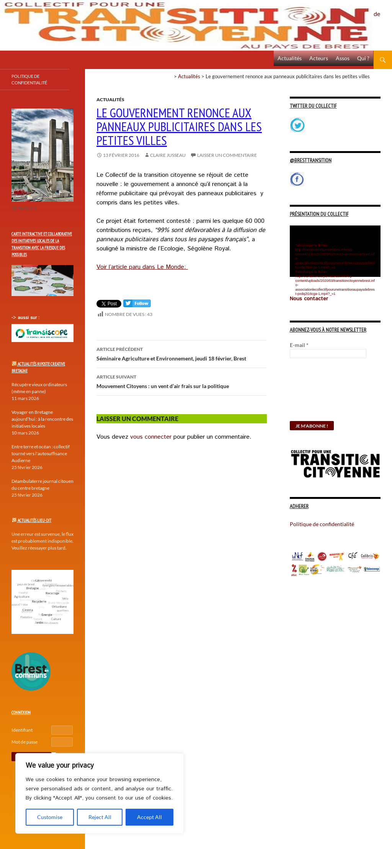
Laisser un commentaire (227, 155)
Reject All (99, 817)
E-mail (299, 345)
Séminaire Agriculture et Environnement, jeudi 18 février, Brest (181, 353)
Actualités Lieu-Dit (34, 520)
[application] (335, 251)
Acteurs (318, 58)
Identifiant (22, 730)
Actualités (290, 58)
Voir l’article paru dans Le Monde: (142, 267)
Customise (49, 817)
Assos (343, 58)
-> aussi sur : (25, 317)
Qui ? (363, 58)
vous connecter (151, 437)
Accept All (149, 817)
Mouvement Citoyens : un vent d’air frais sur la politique (181, 380)
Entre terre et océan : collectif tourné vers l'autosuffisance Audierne (40, 453)
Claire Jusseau (168, 155)
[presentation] (321, 393)
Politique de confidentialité (383, 9)
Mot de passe (24, 742)
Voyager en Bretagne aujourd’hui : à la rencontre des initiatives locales (42, 419)
